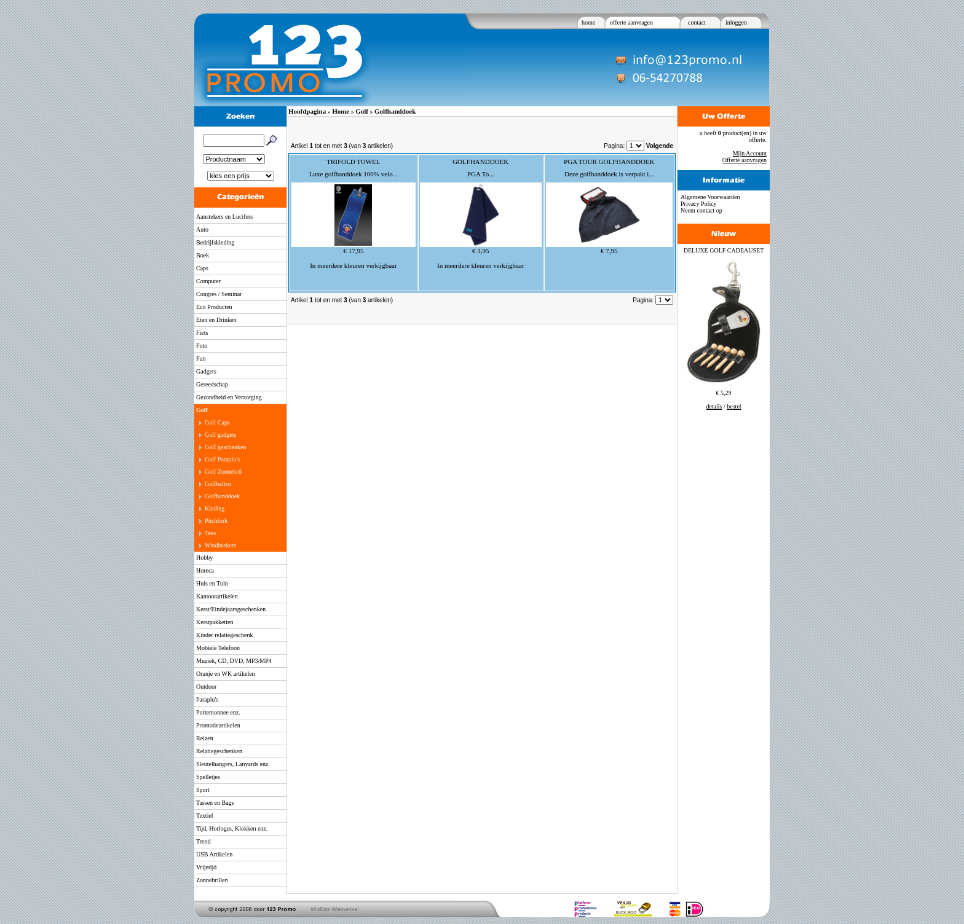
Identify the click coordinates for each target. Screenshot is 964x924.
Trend (203, 841)
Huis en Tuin (212, 583)
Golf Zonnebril (223, 471)
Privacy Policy (699, 203)
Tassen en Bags (215, 802)
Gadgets (206, 371)
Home (340, 111)
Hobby (204, 557)
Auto (202, 229)
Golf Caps (217, 422)
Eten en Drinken (216, 319)
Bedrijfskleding (215, 242)
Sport (203, 789)
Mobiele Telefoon (218, 647)
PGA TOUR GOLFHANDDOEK (609, 161)
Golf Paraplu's (222, 459)
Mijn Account (750, 153)
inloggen (736, 22)
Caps (202, 268)
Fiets (202, 332)
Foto (201, 345)
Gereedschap (212, 384)
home (588, 22)
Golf (202, 410)
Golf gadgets (220, 434)
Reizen (204, 738)
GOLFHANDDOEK (480, 161)
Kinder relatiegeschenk (224, 635)
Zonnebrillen (212, 880)
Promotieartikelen (218, 725)
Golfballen (218, 483)
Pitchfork (216, 520)
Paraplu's (207, 699)
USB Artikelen (214, 854)
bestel (734, 406)
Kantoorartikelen (217, 596)
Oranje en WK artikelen (225, 673)
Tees (210, 533)
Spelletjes (208, 776)
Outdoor (206, 686)
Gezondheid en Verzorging (229, 397)
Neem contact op (701, 210)
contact (697, 22)
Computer (208, 281)
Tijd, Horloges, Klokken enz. (231, 828)
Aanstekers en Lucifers (224, 216)
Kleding (214, 508)
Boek (202, 255)
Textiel (204, 815)
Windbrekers (220, 545)
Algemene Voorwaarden (710, 197)
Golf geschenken (225, 447)
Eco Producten (214, 306)
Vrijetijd (206, 867)
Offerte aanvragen (744, 160)
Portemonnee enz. (218, 712)
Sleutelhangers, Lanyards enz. (233, 764)
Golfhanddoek (222, 496)
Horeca (205, 570)
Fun (201, 358)
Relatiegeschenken (219, 751)
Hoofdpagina (307, 111)
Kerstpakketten (215, 622)
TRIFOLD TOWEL (353, 161)
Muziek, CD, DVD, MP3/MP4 (234, 660)
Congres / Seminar (219, 294)
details (714, 406)
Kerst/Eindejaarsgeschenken (231, 609)
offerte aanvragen (631, 22)
